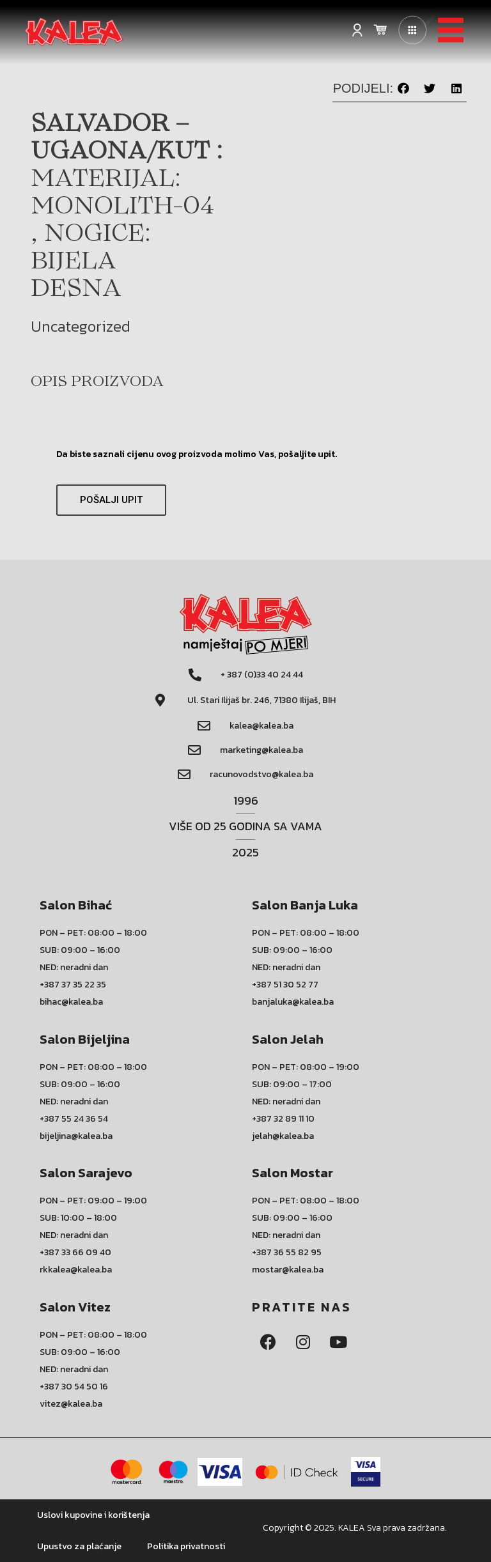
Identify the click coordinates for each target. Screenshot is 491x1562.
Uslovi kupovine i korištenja (93, 1515)
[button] (403, 88)
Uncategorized (80, 326)
